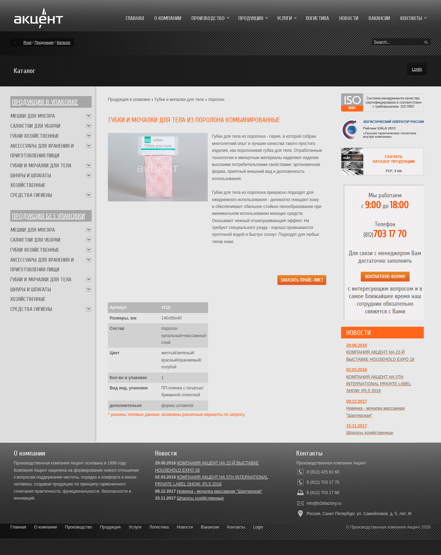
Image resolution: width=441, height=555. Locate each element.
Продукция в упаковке (45, 102)
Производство (78, 527)
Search (426, 42)
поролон (216, 99)
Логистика (159, 527)
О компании (45, 527)
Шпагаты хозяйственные (200, 498)
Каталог (64, 42)
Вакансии (210, 527)
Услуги (135, 527)
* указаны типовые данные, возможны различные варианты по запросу (176, 414)
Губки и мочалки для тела (179, 99)
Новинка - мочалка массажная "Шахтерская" (219, 491)
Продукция (43, 42)
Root (27, 42)
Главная (18, 527)
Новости (185, 527)
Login (417, 69)
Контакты (236, 527)
